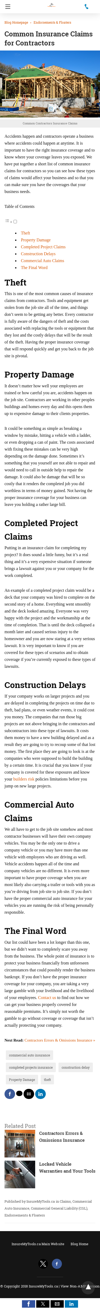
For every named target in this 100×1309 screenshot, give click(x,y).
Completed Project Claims (43, 247)
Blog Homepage (16, 22)
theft (47, 1079)
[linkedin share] (40, 1094)
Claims (65, 1201)
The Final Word (34, 267)
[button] (28, 1304)
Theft (25, 233)
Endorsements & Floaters (52, 22)
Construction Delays (38, 253)
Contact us (47, 997)
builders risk (23, 779)
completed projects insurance (31, 1067)
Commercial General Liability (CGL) (59, 1208)
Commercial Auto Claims (42, 260)
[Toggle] (15, 221)
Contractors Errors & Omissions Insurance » (60, 1040)
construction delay (76, 1067)
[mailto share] (29, 1094)
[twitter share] (19, 1093)
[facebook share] (9, 1094)
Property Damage (36, 240)
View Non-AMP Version (80, 1286)
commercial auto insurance (29, 1055)
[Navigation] (6, 6)
